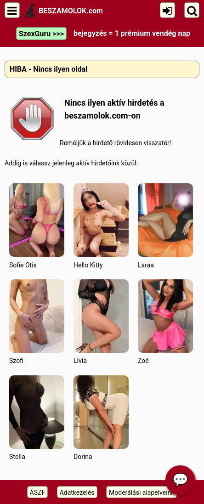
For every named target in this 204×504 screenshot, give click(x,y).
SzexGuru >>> (41, 33)
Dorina (101, 417)
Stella (36, 417)
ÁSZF (37, 492)
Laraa (165, 225)
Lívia (101, 321)
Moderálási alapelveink (141, 492)
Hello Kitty (101, 225)
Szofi (36, 321)
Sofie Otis (36, 225)
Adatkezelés (77, 492)
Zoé (165, 321)
